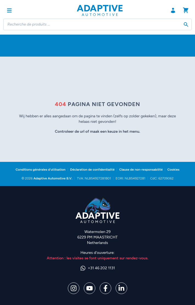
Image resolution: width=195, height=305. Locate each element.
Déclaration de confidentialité (92, 169)
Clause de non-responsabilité (141, 169)
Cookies (173, 169)
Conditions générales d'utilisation (41, 169)
